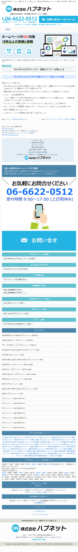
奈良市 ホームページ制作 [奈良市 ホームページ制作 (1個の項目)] (23, 453)
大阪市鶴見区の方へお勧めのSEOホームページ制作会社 (20, 335)
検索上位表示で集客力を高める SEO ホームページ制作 (19, 389)
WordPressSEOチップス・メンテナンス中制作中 (18, 133)
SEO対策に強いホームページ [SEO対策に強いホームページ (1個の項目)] (50, 442)
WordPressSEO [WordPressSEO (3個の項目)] (8, 444)
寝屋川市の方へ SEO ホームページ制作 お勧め (17, 379)
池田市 (21, 473)
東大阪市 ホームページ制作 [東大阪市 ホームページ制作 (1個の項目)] (61, 453)
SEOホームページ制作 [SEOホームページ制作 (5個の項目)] (10, 440)
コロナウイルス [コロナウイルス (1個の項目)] (20, 444)
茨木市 (38, 473)
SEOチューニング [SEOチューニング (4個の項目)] (19, 437)
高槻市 (44, 473)
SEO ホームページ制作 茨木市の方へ (14, 398)
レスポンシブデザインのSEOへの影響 (62, 119)
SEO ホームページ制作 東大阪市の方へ (14, 418)
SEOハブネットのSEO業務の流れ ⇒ (15, 279)
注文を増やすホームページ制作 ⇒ (14, 303)
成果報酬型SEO (40, 503)
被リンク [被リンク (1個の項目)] (48, 456)
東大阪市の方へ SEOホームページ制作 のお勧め (17, 364)
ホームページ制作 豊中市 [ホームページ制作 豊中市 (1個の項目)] (46, 449)
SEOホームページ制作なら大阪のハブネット (39, 492)
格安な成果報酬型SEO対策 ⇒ (13, 290)
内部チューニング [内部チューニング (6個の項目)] (12, 451)
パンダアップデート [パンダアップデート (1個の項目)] (45, 444)
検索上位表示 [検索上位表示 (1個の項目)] (33, 456)
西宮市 (45, 464)
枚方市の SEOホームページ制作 (12, 384)
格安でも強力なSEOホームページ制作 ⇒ (16, 313)
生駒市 (34, 464)
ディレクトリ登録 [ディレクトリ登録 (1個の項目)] (32, 444)
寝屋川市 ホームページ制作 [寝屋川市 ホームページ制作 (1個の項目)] (42, 453)
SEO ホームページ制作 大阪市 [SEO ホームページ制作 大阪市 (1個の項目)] (28, 440)
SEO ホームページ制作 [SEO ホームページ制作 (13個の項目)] (66, 437)
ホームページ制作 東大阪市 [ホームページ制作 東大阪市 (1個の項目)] (48, 447)
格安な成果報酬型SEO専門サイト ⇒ (15, 292)
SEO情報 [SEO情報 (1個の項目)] (63, 442)
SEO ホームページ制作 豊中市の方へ (14, 403)
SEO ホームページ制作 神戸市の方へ (14, 428)
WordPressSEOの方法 (10, 135)
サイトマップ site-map (40, 514)
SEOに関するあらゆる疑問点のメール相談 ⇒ (18, 324)
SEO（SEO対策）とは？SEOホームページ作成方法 (19, 345)
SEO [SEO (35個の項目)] (10, 437)
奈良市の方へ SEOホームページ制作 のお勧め (17, 369)
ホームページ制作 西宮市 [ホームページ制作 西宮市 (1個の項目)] (28, 449)
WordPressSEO (42, 60)
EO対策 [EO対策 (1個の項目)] (5, 437)
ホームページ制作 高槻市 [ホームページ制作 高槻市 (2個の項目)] (63, 449)
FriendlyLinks (40, 511)
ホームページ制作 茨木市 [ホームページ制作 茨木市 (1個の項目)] (11, 449)
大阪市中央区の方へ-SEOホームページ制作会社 (17, 340)
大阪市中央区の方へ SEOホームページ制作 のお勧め (19, 374)
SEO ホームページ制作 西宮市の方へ (14, 423)
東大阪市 (36, 475)
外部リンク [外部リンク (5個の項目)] (22, 451)
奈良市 (28, 464)
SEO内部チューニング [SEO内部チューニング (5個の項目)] (24, 442)
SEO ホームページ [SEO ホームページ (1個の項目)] (32, 437)
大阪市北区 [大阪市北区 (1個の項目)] (62, 451)
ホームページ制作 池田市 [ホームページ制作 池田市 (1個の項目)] (66, 447)
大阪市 (4, 473)
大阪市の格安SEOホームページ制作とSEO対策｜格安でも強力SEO (19, 60)
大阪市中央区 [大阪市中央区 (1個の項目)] (31, 451)
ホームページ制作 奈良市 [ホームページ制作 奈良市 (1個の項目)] (30, 447)
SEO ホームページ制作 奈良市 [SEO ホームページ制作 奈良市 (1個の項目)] (50, 440)
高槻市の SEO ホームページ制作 (12, 394)
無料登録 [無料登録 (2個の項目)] (41, 456)
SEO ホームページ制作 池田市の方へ (14, 408)
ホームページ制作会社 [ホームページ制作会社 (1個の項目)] (13, 447)
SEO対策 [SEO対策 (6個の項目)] (36, 442)
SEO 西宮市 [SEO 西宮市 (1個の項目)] (71, 442)
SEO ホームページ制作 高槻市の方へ (14, 413)
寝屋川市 (5, 475)
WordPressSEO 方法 (37, 150)
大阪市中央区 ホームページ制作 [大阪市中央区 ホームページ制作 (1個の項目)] (47, 451)
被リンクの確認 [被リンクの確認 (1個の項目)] (56, 456)
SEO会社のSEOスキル (19, 119)
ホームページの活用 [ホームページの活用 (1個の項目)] (59, 444)
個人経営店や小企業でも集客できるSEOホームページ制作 (20, 350)
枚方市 (66, 473)
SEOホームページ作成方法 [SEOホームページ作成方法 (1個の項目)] (48, 437)
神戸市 (51, 464)
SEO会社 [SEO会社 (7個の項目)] (13, 442)
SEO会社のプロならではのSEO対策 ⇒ (16, 269)
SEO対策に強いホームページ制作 (13, 355)
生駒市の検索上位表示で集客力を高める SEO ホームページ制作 (22, 360)
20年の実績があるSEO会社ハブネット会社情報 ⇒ (19, 258)
